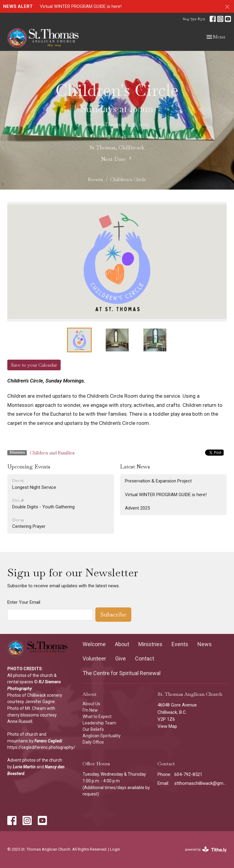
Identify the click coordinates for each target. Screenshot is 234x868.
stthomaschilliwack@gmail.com (200, 783)
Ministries (150, 644)
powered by (206, 849)
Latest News (135, 466)
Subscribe (113, 614)
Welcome (94, 644)
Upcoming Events (28, 466)
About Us (91, 703)
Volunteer (94, 658)
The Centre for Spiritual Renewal (122, 673)
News (204, 644)
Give (120, 658)
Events (95, 179)
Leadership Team (99, 722)
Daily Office (93, 742)
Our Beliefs (93, 729)
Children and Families (52, 453)
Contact (144, 658)
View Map (167, 726)
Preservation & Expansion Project (158, 481)
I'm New (90, 710)
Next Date (117, 158)
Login (115, 849)
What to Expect (97, 716)
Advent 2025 (137, 508)
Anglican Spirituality (102, 735)
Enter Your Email (23, 602)
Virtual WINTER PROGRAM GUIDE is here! (81, 6)
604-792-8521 (194, 18)
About (122, 644)
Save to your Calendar (34, 365)
